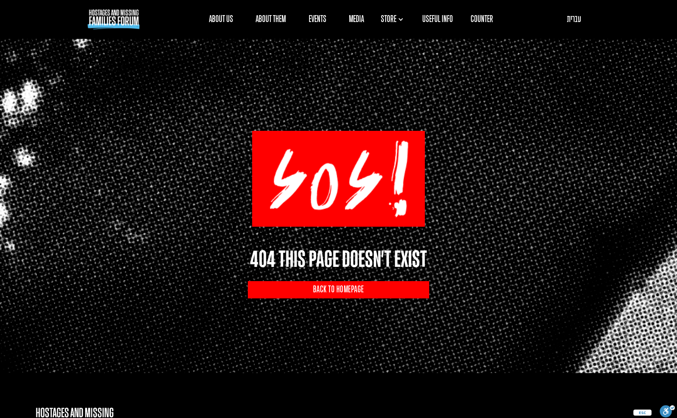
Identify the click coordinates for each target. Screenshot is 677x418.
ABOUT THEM (271, 19)
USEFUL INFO (437, 19)
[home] (113, 19)
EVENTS (317, 19)
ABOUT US (221, 19)
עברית (574, 19)
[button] (395, 19)
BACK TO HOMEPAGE (338, 289)
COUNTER (482, 19)
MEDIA (356, 19)
